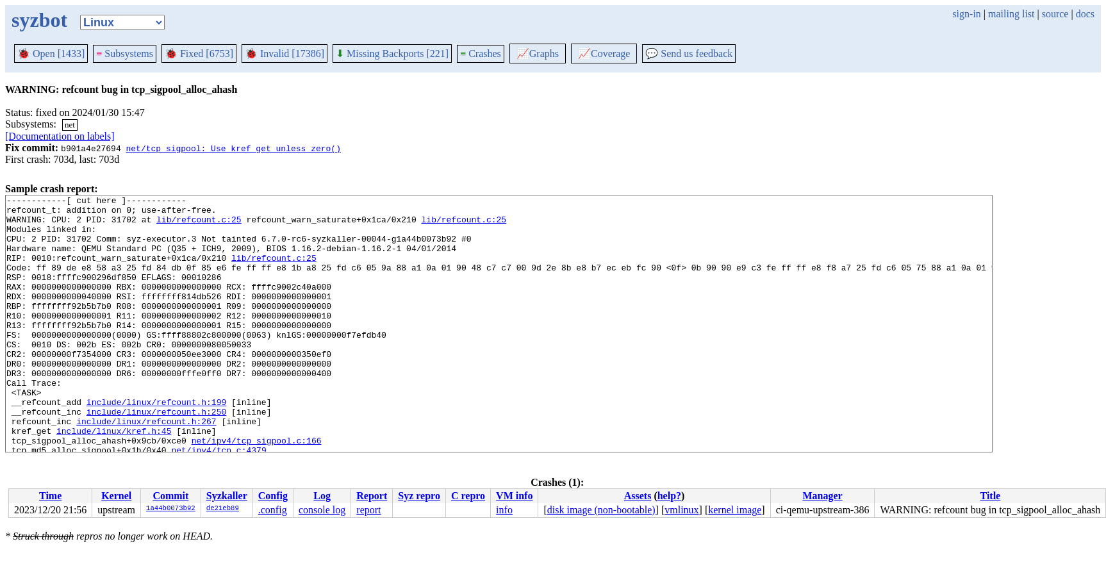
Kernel (116, 495)
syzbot (39, 19)
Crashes (480, 53)
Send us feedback (688, 53)
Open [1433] (51, 53)
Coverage (604, 53)
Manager (822, 495)
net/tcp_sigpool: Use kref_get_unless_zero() (233, 148)
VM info (514, 495)
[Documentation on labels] (60, 136)
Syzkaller (226, 495)
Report (371, 495)
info (504, 509)
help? (669, 495)
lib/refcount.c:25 (199, 225)
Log (322, 495)
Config (273, 495)
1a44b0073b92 (170, 508)
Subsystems (124, 53)
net (70, 124)
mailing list (1011, 13)
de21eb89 (222, 508)
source (1055, 13)
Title (990, 495)
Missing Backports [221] (392, 53)
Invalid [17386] (284, 53)
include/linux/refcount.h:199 (156, 444)
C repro (468, 495)
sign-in (966, 13)
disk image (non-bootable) (601, 509)
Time (50, 495)
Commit (170, 495)
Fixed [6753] (199, 53)
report (368, 509)
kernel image (734, 509)
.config (272, 509)
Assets (638, 495)
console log (322, 509)
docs (1085, 13)
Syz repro (419, 495)
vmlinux (681, 509)
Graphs (537, 53)
